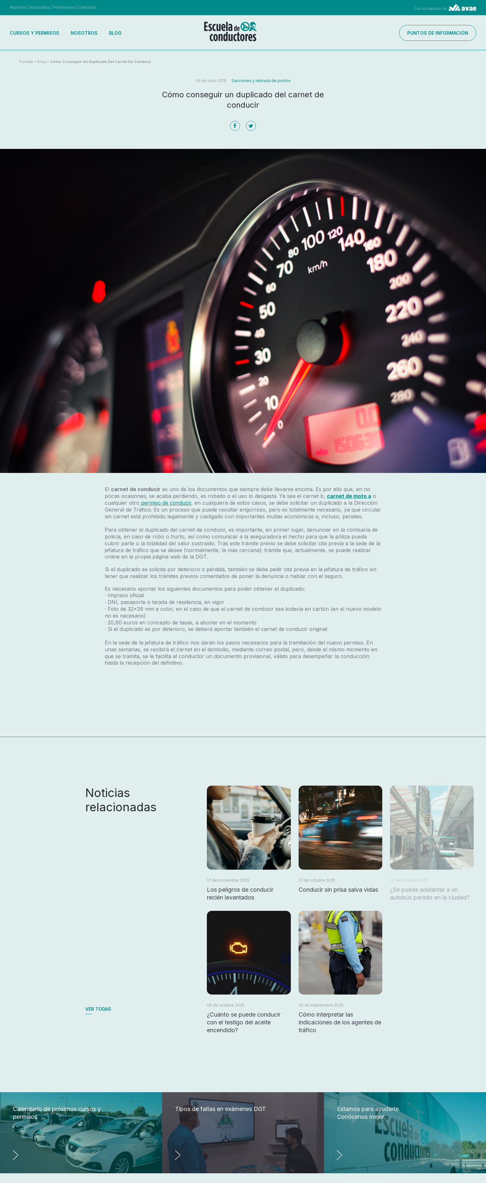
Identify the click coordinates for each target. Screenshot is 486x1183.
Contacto (87, 7)
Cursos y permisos (34, 33)
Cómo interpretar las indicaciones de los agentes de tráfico (340, 1022)
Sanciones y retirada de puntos (261, 80)
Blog (115, 33)
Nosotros (84, 33)
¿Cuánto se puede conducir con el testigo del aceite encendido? (243, 1022)
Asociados (40, 7)
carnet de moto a (349, 496)
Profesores (64, 7)
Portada (26, 61)
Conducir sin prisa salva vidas (338, 889)
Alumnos (18, 7)
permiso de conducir (165, 503)
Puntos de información (437, 33)
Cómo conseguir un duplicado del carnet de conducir (100, 61)
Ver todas (98, 1009)
